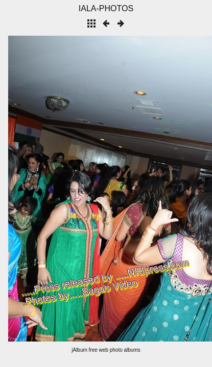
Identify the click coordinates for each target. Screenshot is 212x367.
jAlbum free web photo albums (106, 350)
